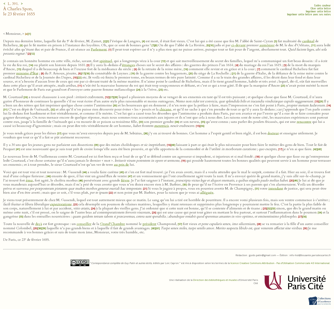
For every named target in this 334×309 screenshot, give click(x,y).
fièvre (125, 180)
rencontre (304, 121)
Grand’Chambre (112, 224)
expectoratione (60, 204)
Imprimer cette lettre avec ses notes (309, 14)
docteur (273, 133)
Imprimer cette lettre (318, 11)
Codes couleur (322, 5)
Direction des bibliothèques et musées (215, 279)
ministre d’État (27, 73)
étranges (128, 65)
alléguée (206, 192)
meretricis (161, 125)
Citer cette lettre (321, 8)
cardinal (308, 41)
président (149, 224)
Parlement (99, 49)
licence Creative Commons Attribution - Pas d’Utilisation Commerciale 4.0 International (280, 263)
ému (29, 180)
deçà (38, 224)
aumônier (267, 45)
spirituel (105, 61)
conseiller (84, 224)
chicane (165, 109)
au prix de (121, 164)
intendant (275, 188)
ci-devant (238, 45)
